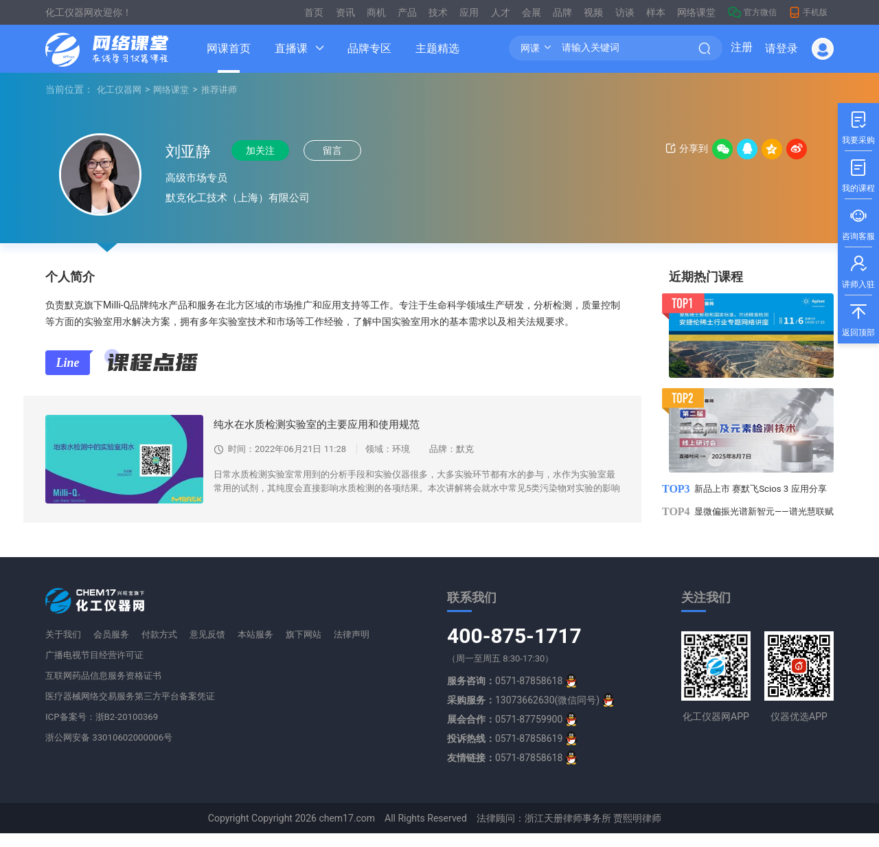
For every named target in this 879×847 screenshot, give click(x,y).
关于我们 (64, 647)
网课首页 (229, 48)
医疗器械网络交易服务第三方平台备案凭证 (136, 709)
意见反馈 (209, 647)
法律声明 (353, 647)
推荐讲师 (226, 89)
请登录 (781, 48)
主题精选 (437, 48)
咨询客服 (858, 220)
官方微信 (752, 12)
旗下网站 (305, 647)
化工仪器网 (121, 89)
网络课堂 (176, 89)
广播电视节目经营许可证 (98, 668)
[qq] (571, 694)
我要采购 (858, 124)
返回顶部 (858, 316)
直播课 (291, 48)
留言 (345, 151)
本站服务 (257, 647)
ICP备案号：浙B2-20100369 (105, 730)
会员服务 (112, 647)
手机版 (808, 12)
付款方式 (160, 647)
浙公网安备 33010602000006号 (113, 750)
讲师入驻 (858, 268)
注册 (742, 48)
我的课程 (858, 172)
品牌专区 (369, 48)
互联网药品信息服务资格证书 (107, 689)
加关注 (266, 151)
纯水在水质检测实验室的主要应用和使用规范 (323, 424)
